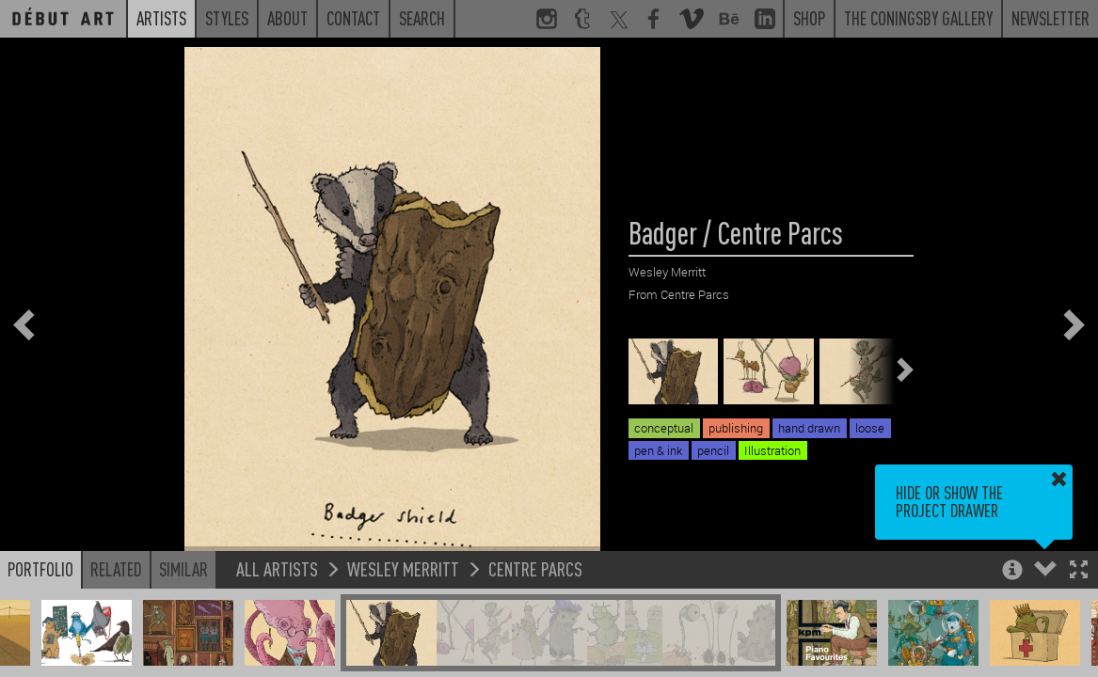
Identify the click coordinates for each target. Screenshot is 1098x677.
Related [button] (116, 569)
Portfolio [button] (40, 569)
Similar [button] (183, 569)
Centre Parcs (535, 568)
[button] (1079, 571)
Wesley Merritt (403, 568)
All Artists (277, 568)
